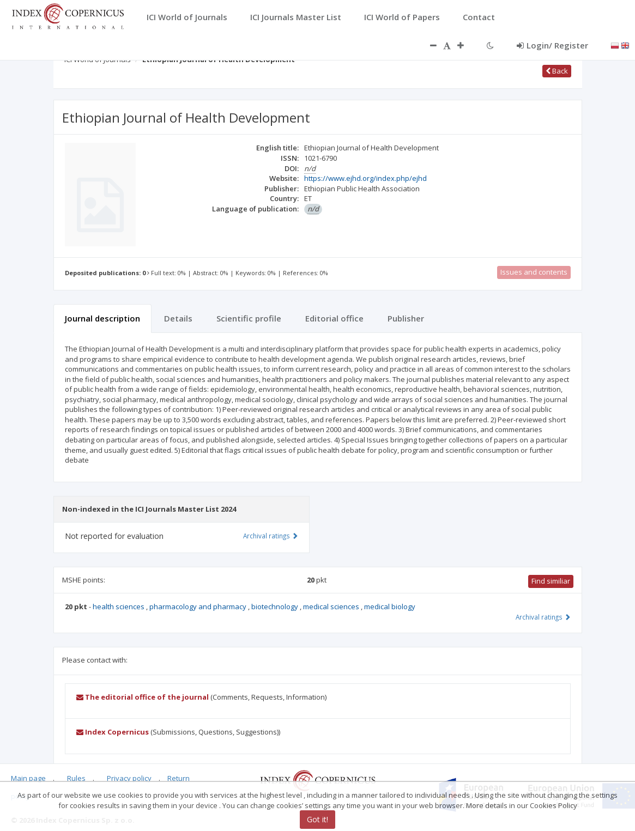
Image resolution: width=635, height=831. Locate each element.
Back (557, 71)
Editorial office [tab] (334, 318)
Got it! (317, 819)
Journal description (102, 318)
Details (178, 318)
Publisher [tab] (406, 318)
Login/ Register (552, 45)
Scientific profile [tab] (248, 318)
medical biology (389, 606)
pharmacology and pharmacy (198, 606)
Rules (76, 778)
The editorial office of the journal (142, 697)
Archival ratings (543, 616)
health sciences (119, 606)
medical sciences (332, 606)
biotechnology (275, 606)
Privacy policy (129, 778)
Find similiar (550, 581)
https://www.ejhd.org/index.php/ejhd (365, 178)
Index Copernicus (112, 732)
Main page (28, 778)
